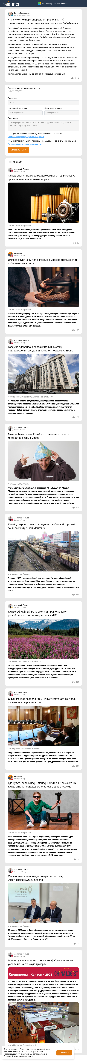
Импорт (17, 171)
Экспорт (17, 607)
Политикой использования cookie (18, 1056)
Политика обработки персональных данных (25, 144)
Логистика (18, 15)
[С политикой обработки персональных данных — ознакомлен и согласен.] (9, 141)
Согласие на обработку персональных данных (26, 137)
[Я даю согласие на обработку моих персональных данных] (9, 134)
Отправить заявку (18, 150)
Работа (16, 430)
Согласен (64, 1053)
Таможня (17, 872)
